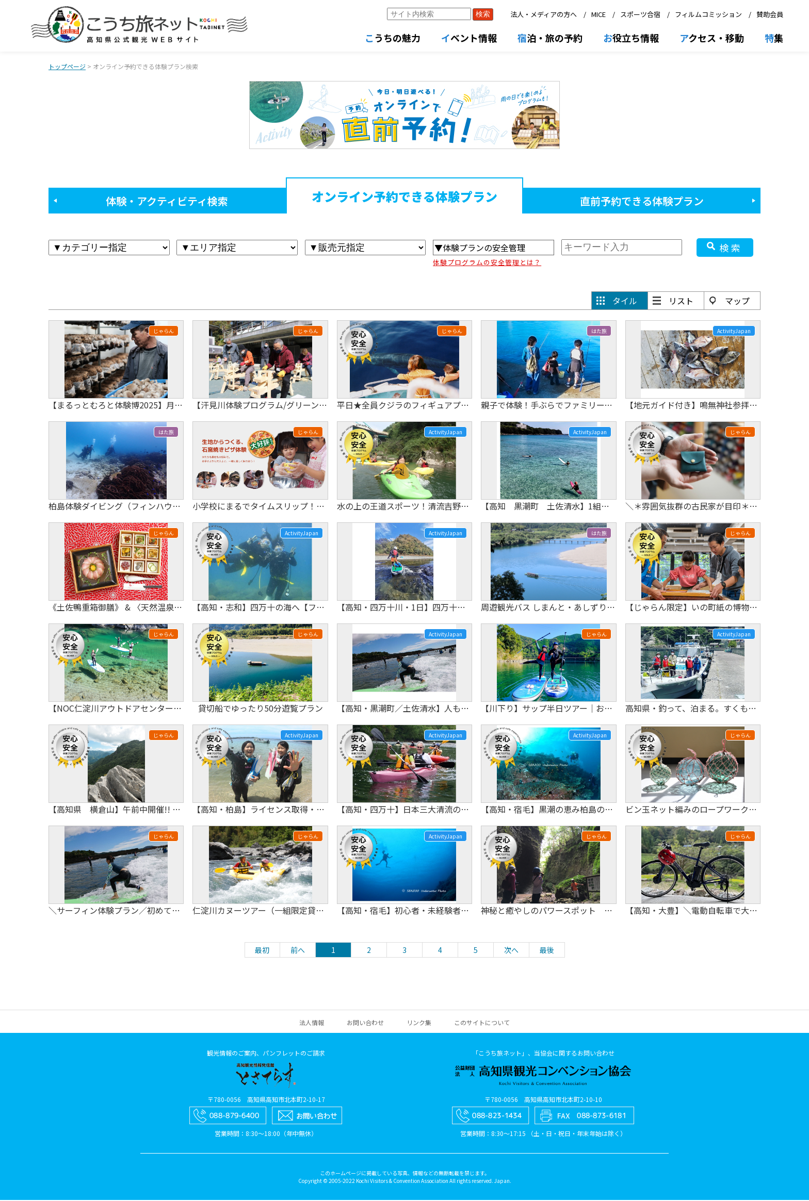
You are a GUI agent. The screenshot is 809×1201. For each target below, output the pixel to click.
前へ (297, 951)
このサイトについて (482, 1023)
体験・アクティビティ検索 (167, 201)
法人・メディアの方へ (543, 14)
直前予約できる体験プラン (642, 201)
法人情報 (311, 1023)
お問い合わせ (365, 1023)
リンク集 (419, 1023)
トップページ (67, 67)
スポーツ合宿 (640, 14)
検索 (731, 248)
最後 (547, 951)
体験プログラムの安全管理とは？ (487, 263)
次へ (511, 951)
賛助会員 (769, 14)
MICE (598, 14)
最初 (262, 951)
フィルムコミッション (708, 14)
